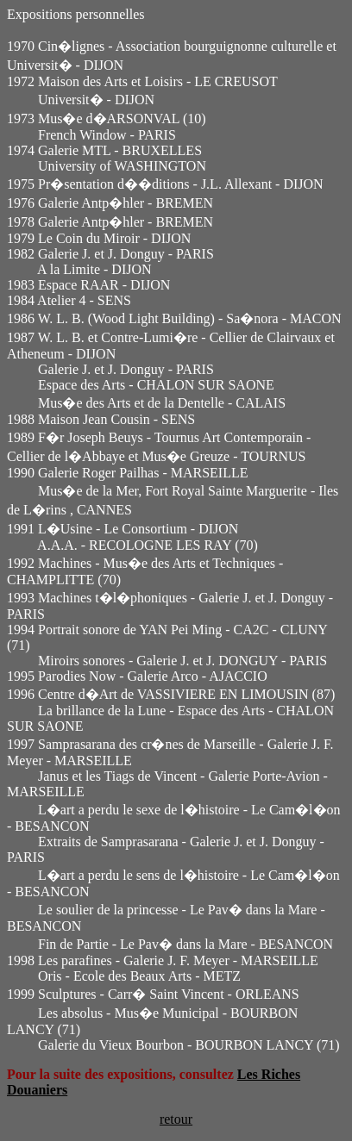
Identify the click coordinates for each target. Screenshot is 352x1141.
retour (176, 1119)
